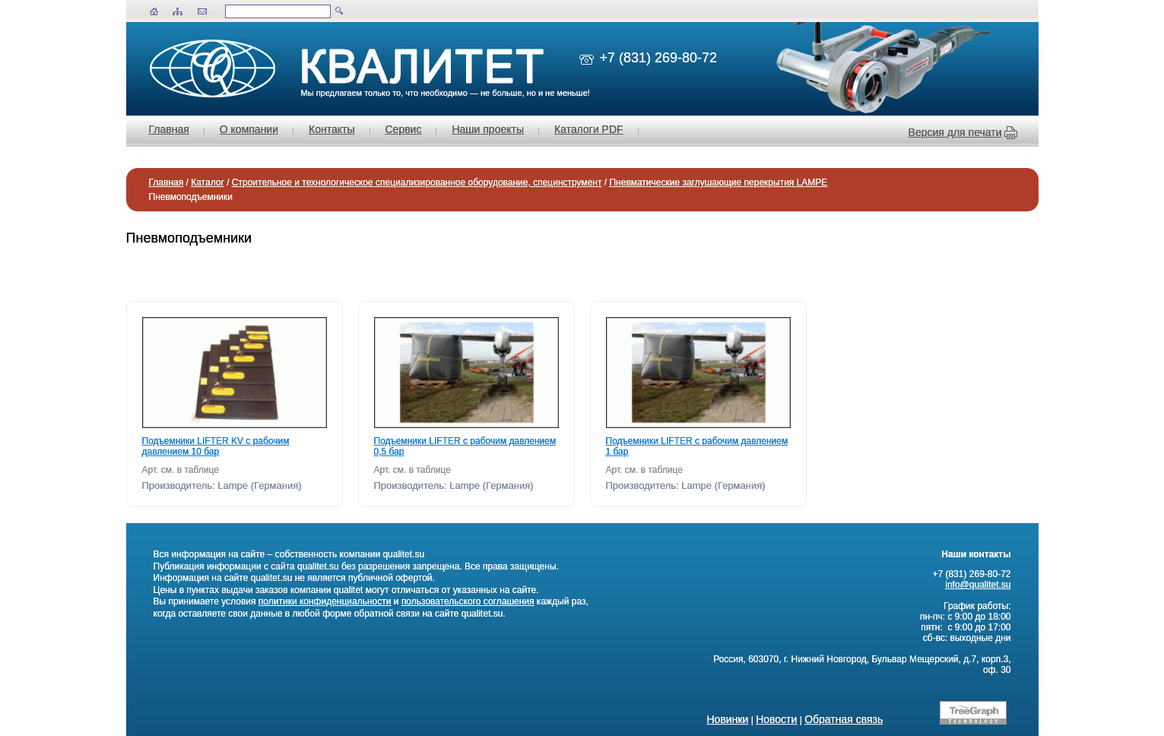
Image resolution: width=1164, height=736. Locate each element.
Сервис (403, 129)
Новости (776, 719)
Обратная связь (843, 719)
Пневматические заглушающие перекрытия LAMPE (718, 182)
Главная (169, 129)
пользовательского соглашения (467, 601)
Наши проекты (488, 129)
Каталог (207, 182)
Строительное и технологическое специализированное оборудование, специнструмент (417, 182)
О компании (249, 129)
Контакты (331, 129)
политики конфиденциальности (325, 601)
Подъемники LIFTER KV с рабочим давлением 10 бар (216, 446)
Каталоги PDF (588, 129)
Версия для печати (955, 132)
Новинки (728, 719)
